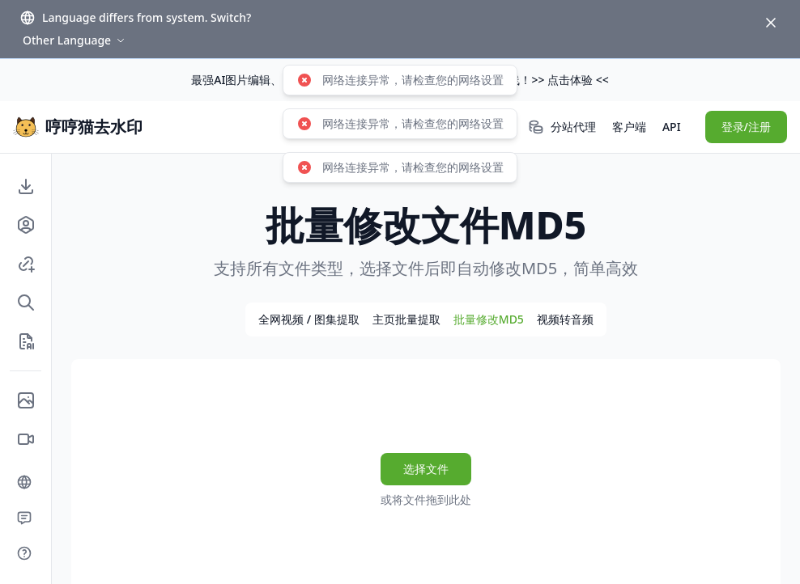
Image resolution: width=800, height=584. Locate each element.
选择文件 (426, 468)
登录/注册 (746, 126)
